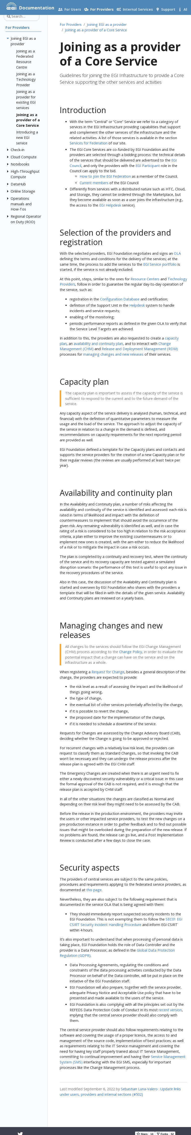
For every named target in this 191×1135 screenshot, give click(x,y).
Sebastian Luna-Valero (139, 1089)
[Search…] (22, 16)
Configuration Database (120, 299)
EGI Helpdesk (110, 205)
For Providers (71, 24)
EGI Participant (148, 165)
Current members (94, 182)
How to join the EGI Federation (105, 176)
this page (94, 889)
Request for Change (108, 672)
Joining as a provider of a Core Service (96, 30)
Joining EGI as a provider (107, 24)
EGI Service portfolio (160, 264)
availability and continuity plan (98, 343)
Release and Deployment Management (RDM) (140, 348)
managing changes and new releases (113, 354)
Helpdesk (137, 305)
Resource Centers (145, 279)
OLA (177, 253)
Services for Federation (88, 143)
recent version (170, 1010)
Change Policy (130, 651)
